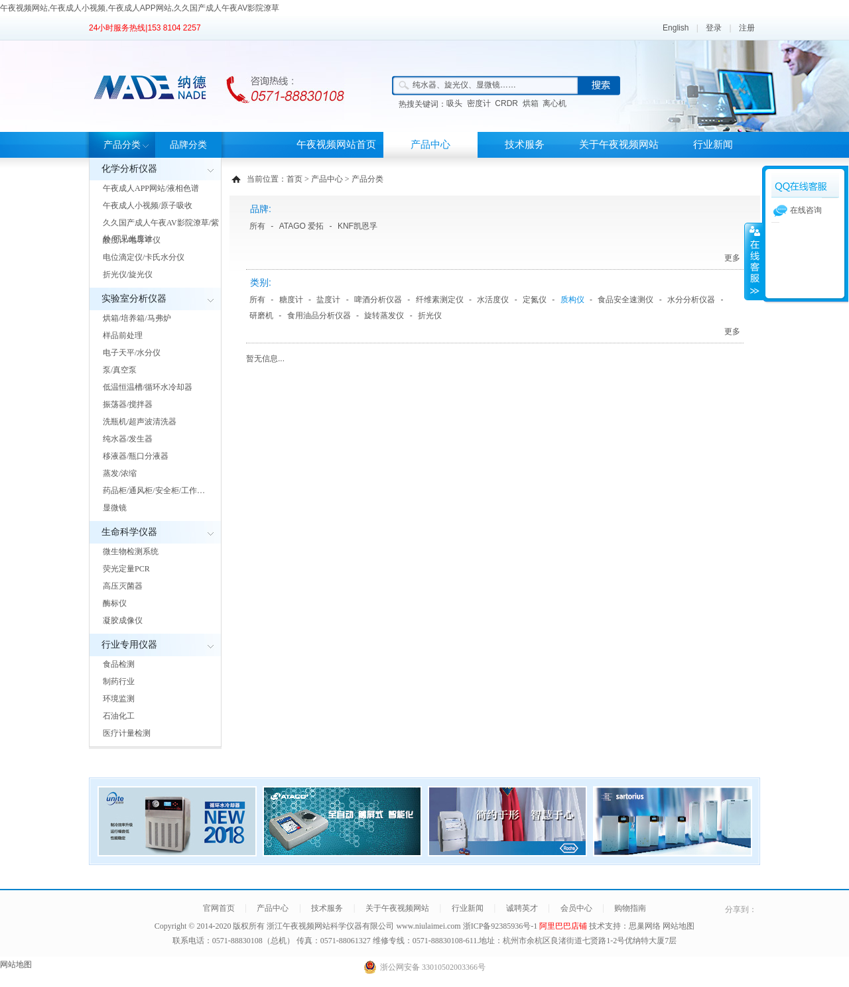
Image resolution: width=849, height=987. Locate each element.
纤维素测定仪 (440, 299)
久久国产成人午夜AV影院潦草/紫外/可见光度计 (161, 230)
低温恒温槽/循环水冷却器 (147, 387)
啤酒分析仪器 (378, 299)
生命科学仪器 (129, 532)
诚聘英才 (522, 908)
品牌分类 (188, 145)
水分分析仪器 (691, 299)
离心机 (554, 103)
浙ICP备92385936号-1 (501, 926)
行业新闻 (713, 144)
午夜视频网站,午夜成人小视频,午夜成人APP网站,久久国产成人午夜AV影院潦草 (139, 8)
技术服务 (525, 144)
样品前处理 (123, 335)
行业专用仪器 (129, 645)
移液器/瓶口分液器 (135, 456)
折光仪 (430, 315)
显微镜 (115, 507)
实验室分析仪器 (133, 299)
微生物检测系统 (131, 551)
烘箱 (531, 103)
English (675, 27)
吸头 (454, 103)
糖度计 (291, 299)
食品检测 (119, 664)
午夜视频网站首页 (336, 144)
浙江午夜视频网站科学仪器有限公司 (330, 926)
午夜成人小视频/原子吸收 (147, 205)
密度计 (479, 103)
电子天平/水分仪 (132, 352)
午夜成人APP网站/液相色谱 (151, 188)
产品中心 (430, 144)
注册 (747, 27)
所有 (257, 226)
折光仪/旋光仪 (128, 274)
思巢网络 (645, 926)
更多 (732, 257)
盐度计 (328, 299)
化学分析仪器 (129, 169)
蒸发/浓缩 (120, 473)
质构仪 (572, 299)
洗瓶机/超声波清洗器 (139, 421)
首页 (294, 179)
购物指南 (630, 908)
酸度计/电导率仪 (132, 240)
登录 (714, 27)
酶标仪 (115, 603)
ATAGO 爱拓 (301, 226)
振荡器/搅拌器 (128, 404)
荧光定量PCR (126, 568)
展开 (753, 261)
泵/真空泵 (120, 370)
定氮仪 (535, 299)
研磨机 (261, 315)
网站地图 (678, 926)
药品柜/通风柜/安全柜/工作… (154, 490)
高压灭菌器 (123, 586)
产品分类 (122, 145)
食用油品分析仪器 (319, 315)
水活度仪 (493, 299)
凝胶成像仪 (123, 620)
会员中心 (576, 908)
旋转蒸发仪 (384, 315)
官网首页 (219, 908)
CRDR (506, 103)
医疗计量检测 (127, 733)
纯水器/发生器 (128, 438)
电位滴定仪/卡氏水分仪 (143, 257)
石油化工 (119, 716)
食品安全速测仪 (625, 299)
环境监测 (119, 698)
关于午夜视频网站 (619, 144)
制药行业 (119, 681)
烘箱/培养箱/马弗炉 (137, 318)
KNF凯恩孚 (357, 226)
